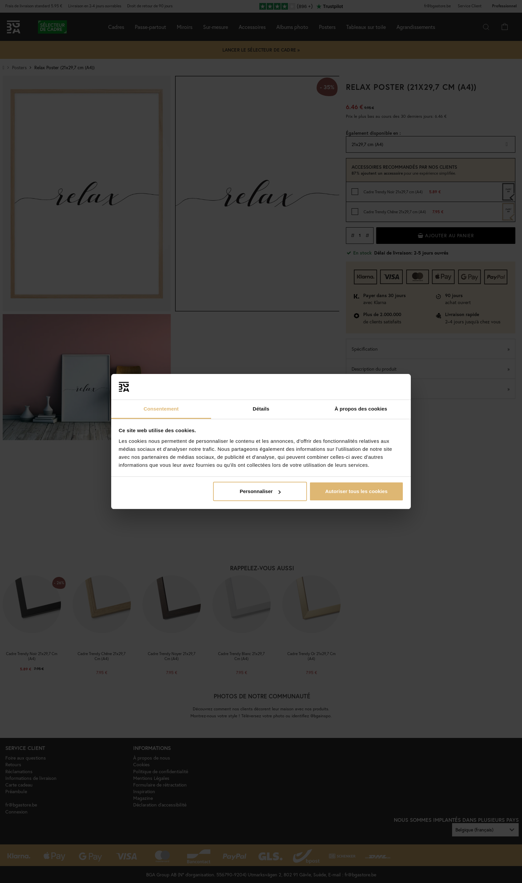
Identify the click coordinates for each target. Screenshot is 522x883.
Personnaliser (260, 491)
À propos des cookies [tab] (361, 409)
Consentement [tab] (160, 409)
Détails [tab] (261, 409)
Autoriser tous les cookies (356, 491)
